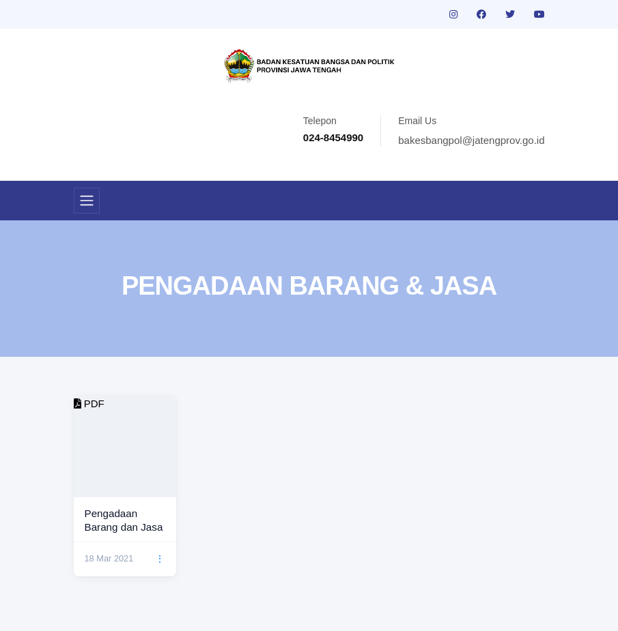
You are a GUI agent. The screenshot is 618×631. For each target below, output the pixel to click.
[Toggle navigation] (87, 201)
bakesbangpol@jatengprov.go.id (471, 140)
